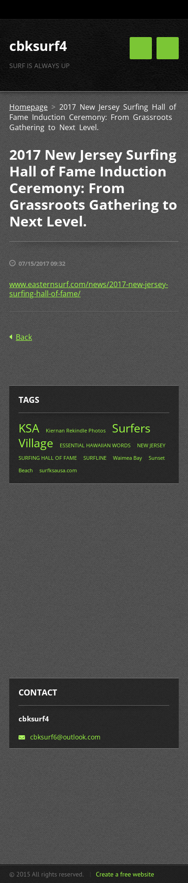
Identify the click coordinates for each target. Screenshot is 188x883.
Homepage (28, 107)
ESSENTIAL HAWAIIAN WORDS (95, 445)
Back (24, 337)
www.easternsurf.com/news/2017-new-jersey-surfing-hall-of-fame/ (88, 289)
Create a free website (125, 874)
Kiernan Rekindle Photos (76, 430)
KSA (29, 428)
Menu (168, 48)
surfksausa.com (58, 470)
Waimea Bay (127, 457)
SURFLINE (95, 457)
